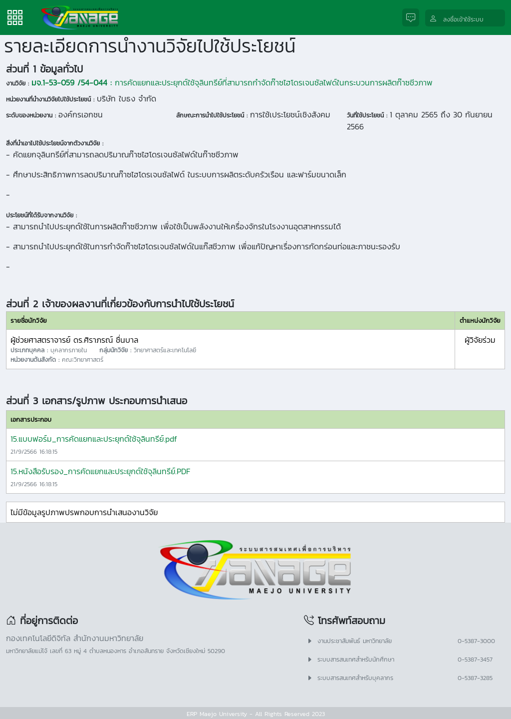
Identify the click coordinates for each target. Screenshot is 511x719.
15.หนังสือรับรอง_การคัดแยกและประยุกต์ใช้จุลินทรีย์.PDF (100, 471)
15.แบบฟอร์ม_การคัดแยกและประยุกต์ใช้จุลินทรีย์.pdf (93, 439)
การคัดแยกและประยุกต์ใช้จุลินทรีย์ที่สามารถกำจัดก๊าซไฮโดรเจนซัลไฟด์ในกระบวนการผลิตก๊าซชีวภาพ (232, 82)
